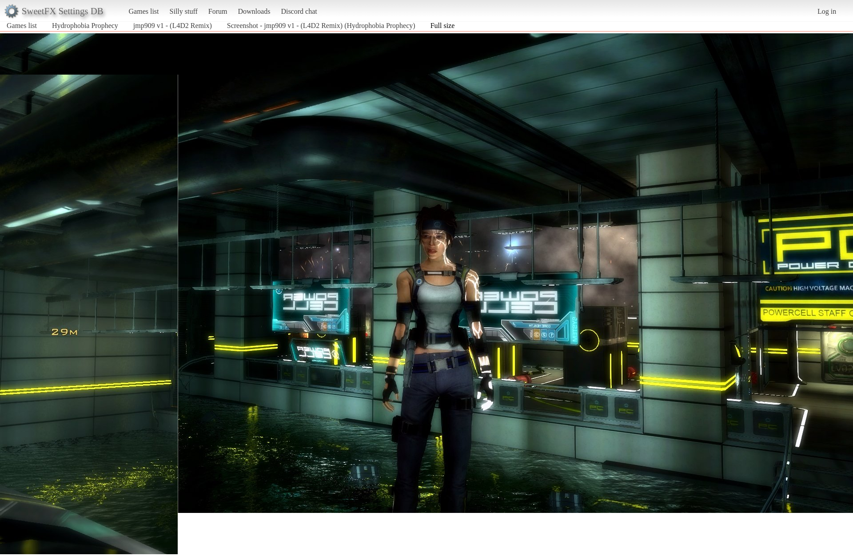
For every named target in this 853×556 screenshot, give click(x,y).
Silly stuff (184, 11)
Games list (144, 11)
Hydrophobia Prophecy (85, 25)
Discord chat (299, 11)
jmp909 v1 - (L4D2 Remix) (172, 25)
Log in (826, 11)
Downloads (254, 11)
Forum (217, 11)
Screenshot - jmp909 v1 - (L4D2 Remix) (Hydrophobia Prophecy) (321, 25)
